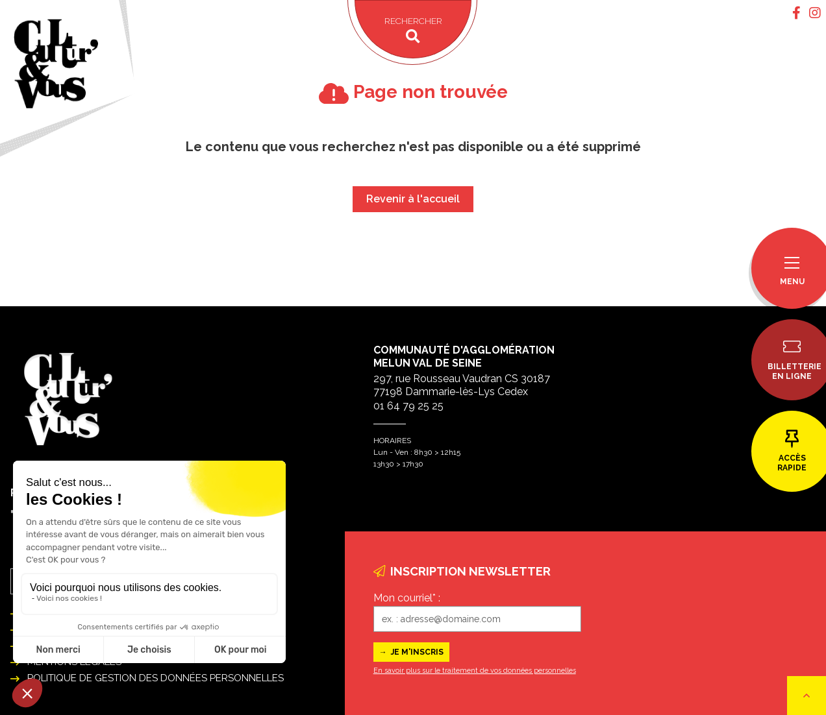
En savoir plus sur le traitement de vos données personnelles (474, 670)
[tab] (796, 13)
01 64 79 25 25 (408, 406)
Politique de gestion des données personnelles (155, 678)
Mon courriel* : (406, 598)
